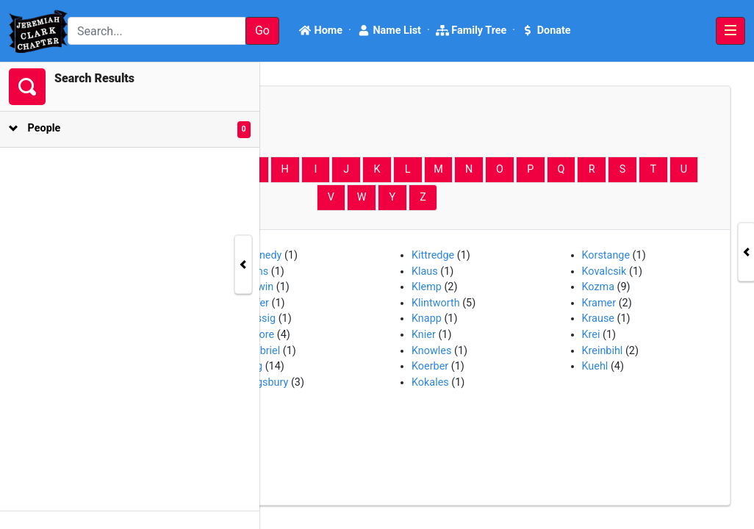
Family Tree (471, 30)
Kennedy (262, 255)
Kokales (430, 382)
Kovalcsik (604, 271)
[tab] (117, 130)
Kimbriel (261, 351)
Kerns (255, 271)
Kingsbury (265, 382)
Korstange (606, 255)
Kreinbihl (602, 351)
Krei (591, 334)
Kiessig (259, 318)
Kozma (598, 287)
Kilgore (258, 334)
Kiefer (256, 303)
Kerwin (258, 287)
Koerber (430, 366)
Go (262, 30)
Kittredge (433, 255)
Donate (545, 30)
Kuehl (595, 366)
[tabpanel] (377, 295)
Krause (598, 318)
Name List (389, 30)
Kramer (599, 303)
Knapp (427, 318)
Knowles (431, 351)
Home (320, 30)
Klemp (427, 287)
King (252, 366)
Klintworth (436, 303)
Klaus (425, 271)
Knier (424, 334)
